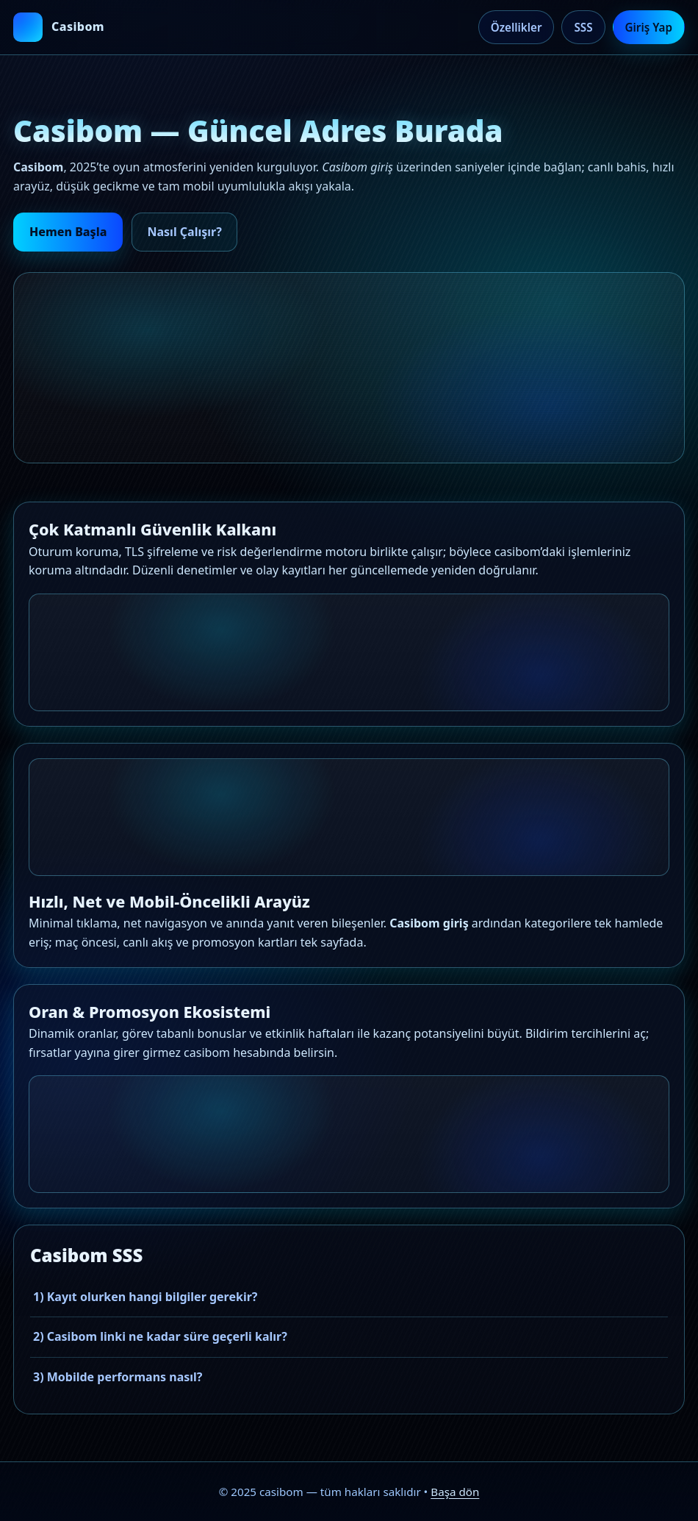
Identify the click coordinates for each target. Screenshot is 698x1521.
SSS (583, 27)
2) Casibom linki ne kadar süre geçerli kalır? (160, 1336)
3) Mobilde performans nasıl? (117, 1377)
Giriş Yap (648, 27)
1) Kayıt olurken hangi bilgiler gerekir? (145, 1297)
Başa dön (455, 1491)
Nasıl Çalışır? (184, 232)
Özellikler (516, 27)
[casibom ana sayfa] (58, 27)
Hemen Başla (68, 232)
